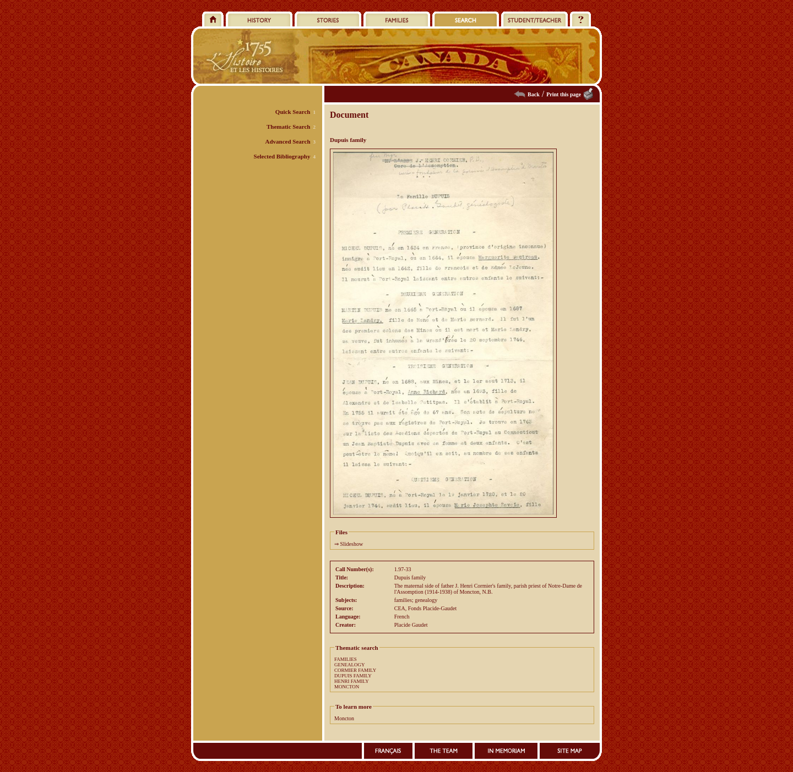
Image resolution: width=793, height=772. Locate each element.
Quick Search (293, 111)
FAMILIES (345, 659)
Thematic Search (289, 126)
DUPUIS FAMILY (353, 675)
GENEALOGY (349, 664)
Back (534, 94)
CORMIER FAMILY (355, 670)
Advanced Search (288, 141)
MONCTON (346, 686)
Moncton (344, 718)
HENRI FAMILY (351, 681)
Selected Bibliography (282, 156)
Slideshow (351, 544)
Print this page (563, 94)
